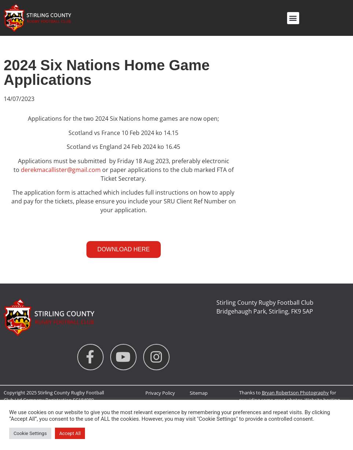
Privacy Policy (160, 393)
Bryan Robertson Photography (295, 392)
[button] (293, 18)
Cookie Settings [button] (30, 433)
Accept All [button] (70, 433)
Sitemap (199, 393)
